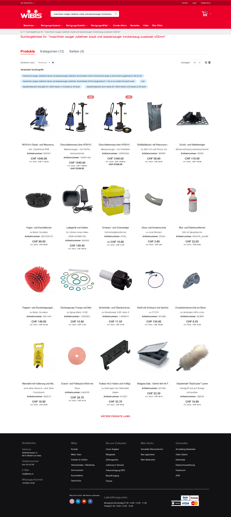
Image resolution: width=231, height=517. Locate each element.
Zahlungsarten (112, 459)
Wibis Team (76, 454)
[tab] (30, 48)
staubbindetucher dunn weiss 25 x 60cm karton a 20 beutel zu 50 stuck (116, 86)
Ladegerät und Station (77, 227)
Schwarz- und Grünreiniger (115, 227)
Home (22, 32)
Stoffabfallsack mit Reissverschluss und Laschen (161, 144)
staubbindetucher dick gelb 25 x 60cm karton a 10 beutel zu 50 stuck (51, 86)
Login (194, 3)
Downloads (180, 459)
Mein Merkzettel (148, 459)
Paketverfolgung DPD (115, 470)
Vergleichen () (27, 3)
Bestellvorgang (112, 475)
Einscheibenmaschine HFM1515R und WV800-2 (84, 144)
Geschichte (76, 480)
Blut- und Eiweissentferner (192, 227)
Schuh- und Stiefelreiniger (192, 144)
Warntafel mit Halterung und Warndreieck (42, 383)
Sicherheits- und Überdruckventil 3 (116, 307)
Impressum (181, 470)
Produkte (28, 51)
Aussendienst (77, 475)
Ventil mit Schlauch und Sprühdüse (154, 307)
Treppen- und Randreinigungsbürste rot (41, 307)
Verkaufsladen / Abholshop (83, 464)
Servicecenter (77, 470)
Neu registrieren (148, 454)
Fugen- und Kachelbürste (38, 227)
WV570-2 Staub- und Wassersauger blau (42, 144)
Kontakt (185, 3)
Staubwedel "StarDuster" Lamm (192, 383)
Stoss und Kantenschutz (154, 227)
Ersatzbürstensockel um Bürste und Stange (197, 307)
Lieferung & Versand (115, 464)
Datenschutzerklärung (185, 464)
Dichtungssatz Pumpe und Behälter (78, 307)
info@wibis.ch (28, 473)
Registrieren (205, 3)
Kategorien (52, 50)
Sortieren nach (28, 62)
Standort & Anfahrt (79, 459)
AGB (178, 475)
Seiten (76, 50)
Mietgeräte (110, 454)
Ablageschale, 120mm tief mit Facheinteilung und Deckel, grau (168, 383)
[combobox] (85, 14)
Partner (109, 480)
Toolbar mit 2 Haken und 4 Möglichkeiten (119, 383)
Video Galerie (182, 454)
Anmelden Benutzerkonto (152, 449)
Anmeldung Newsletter (185, 449)
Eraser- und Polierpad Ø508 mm (77, 383)
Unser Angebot (112, 449)
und (142, 81)
